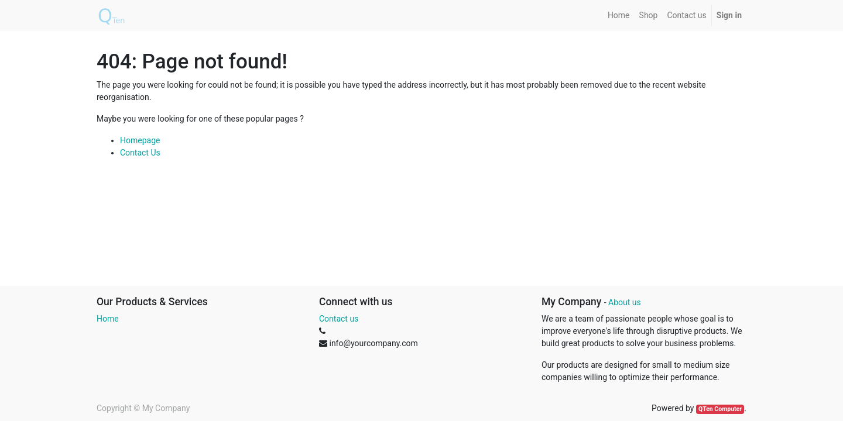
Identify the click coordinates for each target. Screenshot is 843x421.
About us (624, 302)
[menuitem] (619, 15)
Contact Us (140, 152)
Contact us (338, 318)
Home (108, 318)
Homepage (140, 140)
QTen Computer (720, 409)
